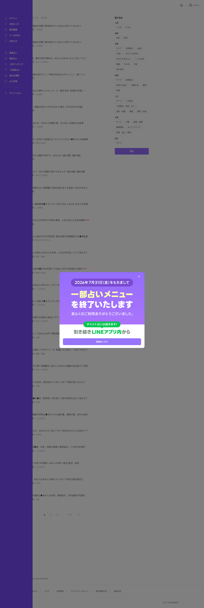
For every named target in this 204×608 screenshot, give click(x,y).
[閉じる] (139, 276)
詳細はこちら (102, 341)
